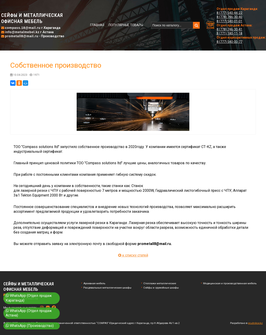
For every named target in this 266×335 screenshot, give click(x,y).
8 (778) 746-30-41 (229, 29)
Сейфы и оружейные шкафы (161, 287)
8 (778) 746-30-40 (229, 17)
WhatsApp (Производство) (30, 325)
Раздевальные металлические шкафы (107, 287)
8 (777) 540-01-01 (229, 21)
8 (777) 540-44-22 (229, 13)
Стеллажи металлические (159, 283)
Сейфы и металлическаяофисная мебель (32, 18)
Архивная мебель (94, 283)
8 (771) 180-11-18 (229, 33)
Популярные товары (126, 25)
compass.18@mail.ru (23, 28)
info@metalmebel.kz (22, 32)
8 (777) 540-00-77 (229, 42)
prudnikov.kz (255, 323)
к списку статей (133, 255)
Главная (97, 25)
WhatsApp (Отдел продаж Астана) (29, 313)
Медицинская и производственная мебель (230, 283)
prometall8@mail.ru (21, 36)
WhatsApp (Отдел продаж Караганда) (29, 298)
